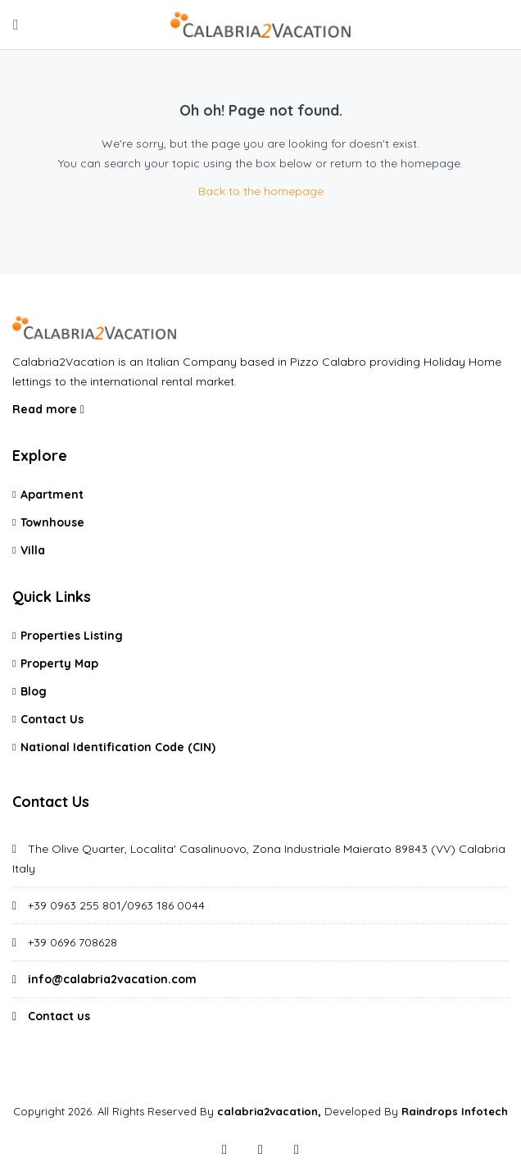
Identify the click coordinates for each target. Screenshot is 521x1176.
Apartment (52, 494)
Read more (48, 409)
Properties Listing (71, 635)
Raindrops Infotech (454, 1111)
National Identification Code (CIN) (117, 747)
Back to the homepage (261, 191)
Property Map (59, 663)
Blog (33, 691)
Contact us (59, 1016)
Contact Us (52, 719)
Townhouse (52, 522)
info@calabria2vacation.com (112, 979)
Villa (32, 550)
